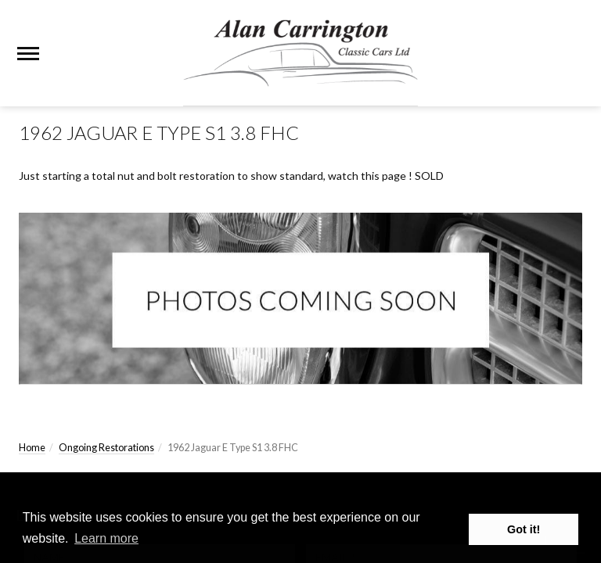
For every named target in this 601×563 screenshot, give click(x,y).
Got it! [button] (523, 529)
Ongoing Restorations (106, 448)
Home (32, 448)
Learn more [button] (106, 538)
